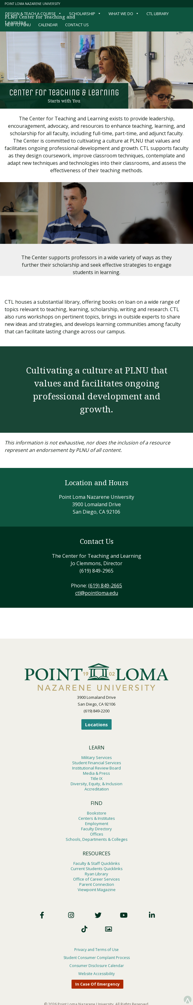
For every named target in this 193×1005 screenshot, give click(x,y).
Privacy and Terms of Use (96, 949)
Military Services (96, 757)
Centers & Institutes (96, 818)
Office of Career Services (96, 879)
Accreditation (96, 789)
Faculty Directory (96, 829)
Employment (96, 823)
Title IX (97, 778)
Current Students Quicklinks (97, 868)
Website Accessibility (96, 973)
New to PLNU (18, 24)
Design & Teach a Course (33, 14)
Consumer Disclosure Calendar (96, 965)
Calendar (48, 24)
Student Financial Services (96, 762)
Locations (96, 724)
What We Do (124, 14)
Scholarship (85, 14)
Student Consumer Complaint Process (97, 957)
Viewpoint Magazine (97, 889)
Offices (96, 834)
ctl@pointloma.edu (96, 593)
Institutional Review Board (96, 768)
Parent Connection (96, 884)
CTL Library (157, 13)
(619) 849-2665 (105, 585)
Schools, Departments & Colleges (97, 839)
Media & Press (96, 773)
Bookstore (96, 813)
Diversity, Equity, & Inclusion (96, 783)
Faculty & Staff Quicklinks (96, 863)
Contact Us (77, 24)
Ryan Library (96, 874)
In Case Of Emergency (97, 984)
